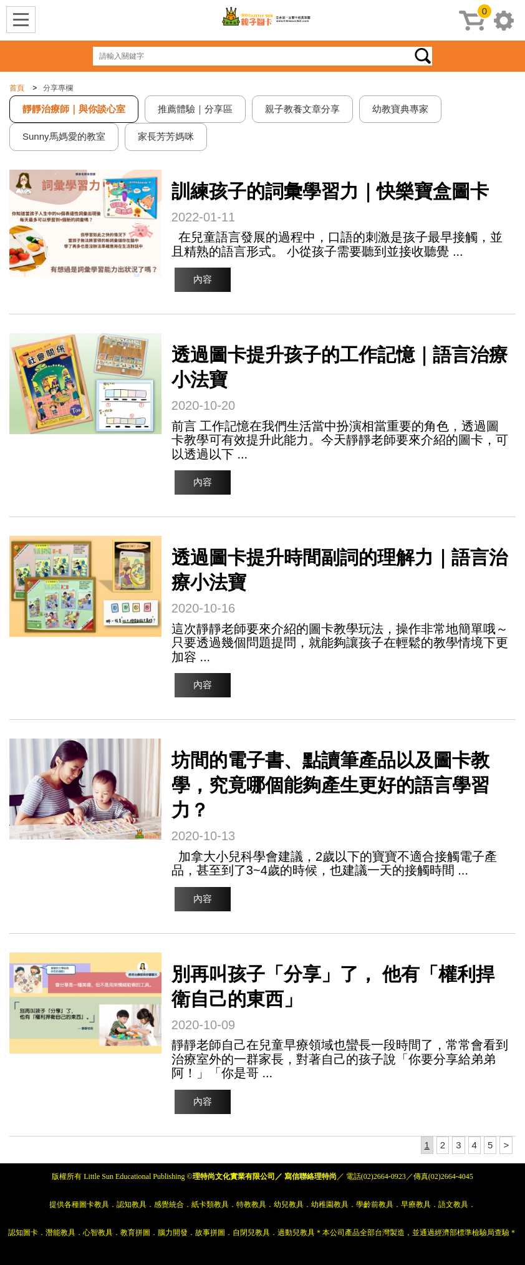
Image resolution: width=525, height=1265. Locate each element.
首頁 (16, 88)
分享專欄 (58, 88)
